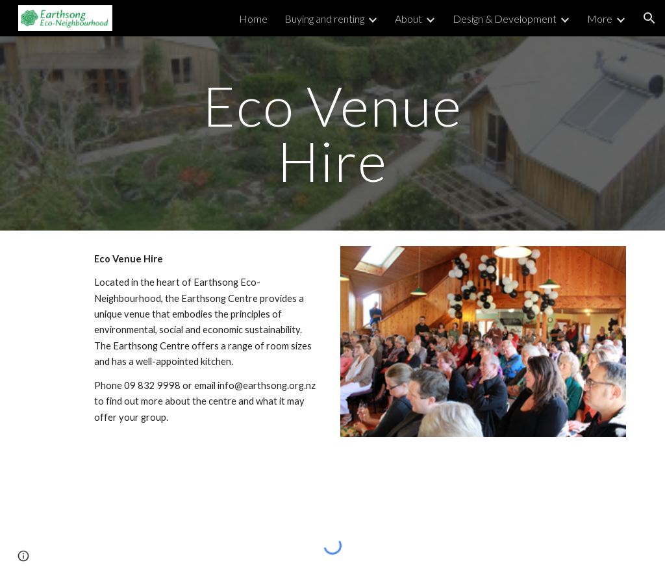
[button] (649, 18)
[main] (332, 133)
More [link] (599, 18)
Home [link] (253, 18)
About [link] (408, 18)
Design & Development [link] (505, 18)
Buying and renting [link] (324, 18)
